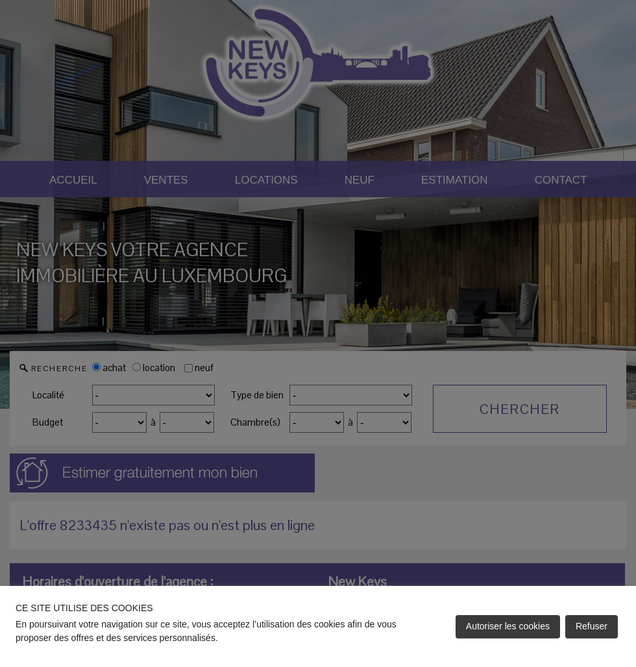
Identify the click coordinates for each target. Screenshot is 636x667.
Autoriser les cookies (508, 626)
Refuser (591, 626)
